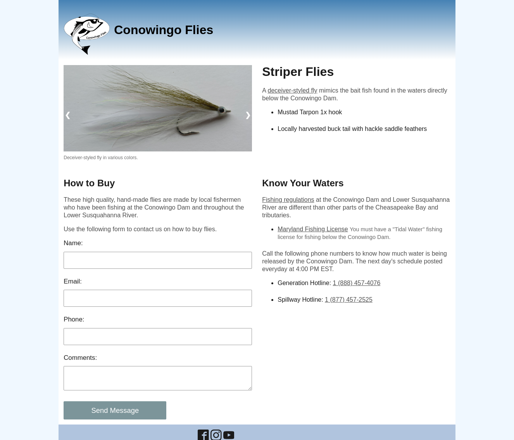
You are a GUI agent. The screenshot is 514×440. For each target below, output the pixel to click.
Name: (73, 243)
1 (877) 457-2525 (349, 299)
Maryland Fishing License (313, 229)
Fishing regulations (288, 199)
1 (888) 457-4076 (357, 283)
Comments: (80, 357)
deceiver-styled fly (292, 90)
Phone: (74, 319)
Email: (73, 281)
